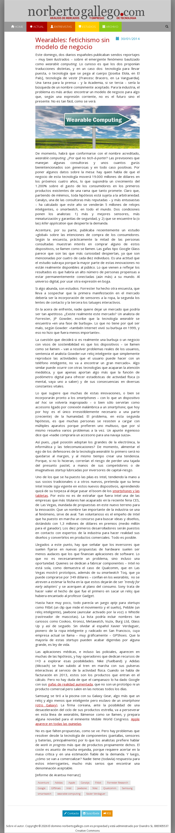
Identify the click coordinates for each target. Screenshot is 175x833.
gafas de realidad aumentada (70, 684)
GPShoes (56, 788)
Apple (71, 782)
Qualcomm (109, 788)
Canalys (85, 782)
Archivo (110, 27)
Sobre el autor (15, 826)
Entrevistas (61, 27)
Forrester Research (117, 782)
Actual (37, 27)
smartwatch (44, 793)
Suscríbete (91, 813)
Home (17, 27)
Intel (68, 788)
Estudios (87, 27)
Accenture (43, 782)
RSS (107, 813)
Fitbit (98, 782)
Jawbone (82, 788)
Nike (95, 788)
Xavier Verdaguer (95, 793)
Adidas (59, 782)
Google (41, 788)
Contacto (71, 813)
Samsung (127, 788)
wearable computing (68, 793)
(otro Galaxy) (46, 705)
